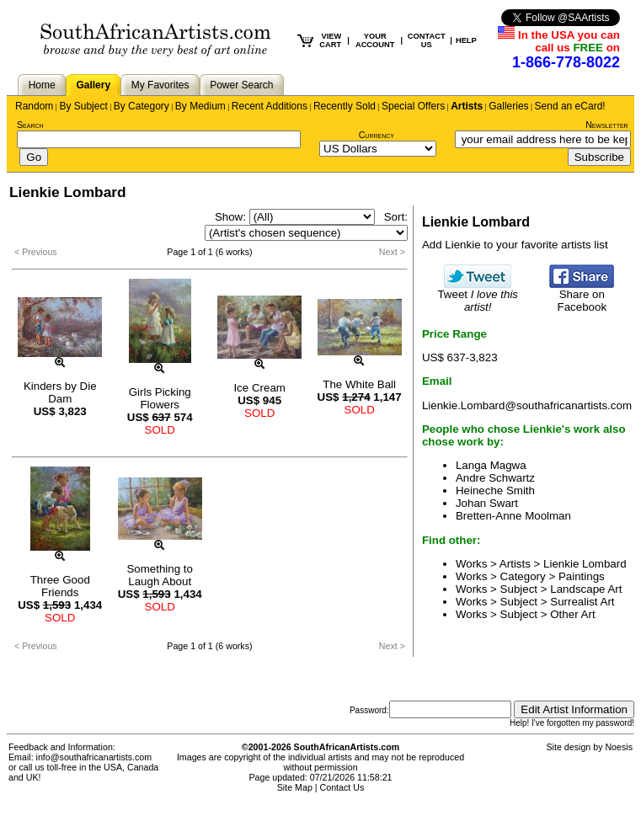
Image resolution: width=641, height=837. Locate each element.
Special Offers (413, 106)
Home (42, 85)
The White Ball (359, 384)
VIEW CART (330, 40)
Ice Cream (259, 387)
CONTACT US (427, 40)
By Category (141, 106)
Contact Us (342, 787)
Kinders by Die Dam (60, 392)
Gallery (93, 85)
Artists (467, 106)
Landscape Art (586, 589)
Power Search (241, 85)
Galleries (508, 106)
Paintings (581, 576)
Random (34, 106)
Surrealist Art (582, 601)
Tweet (477, 295)
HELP (466, 40)
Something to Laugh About (159, 575)
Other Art (572, 614)
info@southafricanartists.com (94, 757)
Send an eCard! (570, 106)
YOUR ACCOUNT (375, 40)
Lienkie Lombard (585, 563)
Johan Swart (487, 503)
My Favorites (160, 85)
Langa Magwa (491, 465)
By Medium (200, 106)
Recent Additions (269, 106)
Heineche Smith (495, 490)
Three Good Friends (60, 586)
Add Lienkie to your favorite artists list (515, 244)
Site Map (294, 787)
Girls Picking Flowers (160, 398)
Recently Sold (344, 106)
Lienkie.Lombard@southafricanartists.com (527, 405)
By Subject (83, 106)
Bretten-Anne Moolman (513, 515)
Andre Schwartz (495, 478)
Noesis (619, 747)
